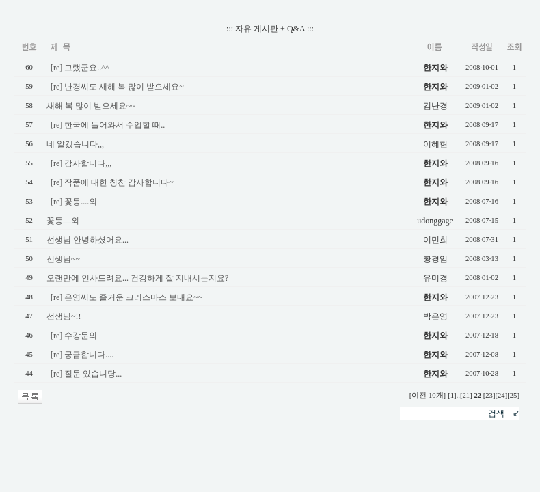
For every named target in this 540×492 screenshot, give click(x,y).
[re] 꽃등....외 (74, 201)
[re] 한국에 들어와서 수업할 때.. (108, 125)
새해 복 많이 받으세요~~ (90, 106)
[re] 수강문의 (74, 335)
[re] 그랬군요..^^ (80, 67)
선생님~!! (63, 316)
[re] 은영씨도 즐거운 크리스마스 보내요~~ (126, 297)
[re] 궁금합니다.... (82, 354)
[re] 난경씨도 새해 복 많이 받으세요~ (117, 87)
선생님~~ (63, 259)
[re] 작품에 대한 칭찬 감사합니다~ (112, 182)
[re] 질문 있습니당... (86, 374)
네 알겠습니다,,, (75, 144)
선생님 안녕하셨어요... (87, 240)
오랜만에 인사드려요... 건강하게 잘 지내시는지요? (137, 278)
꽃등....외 (62, 221)
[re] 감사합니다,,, (81, 163)
